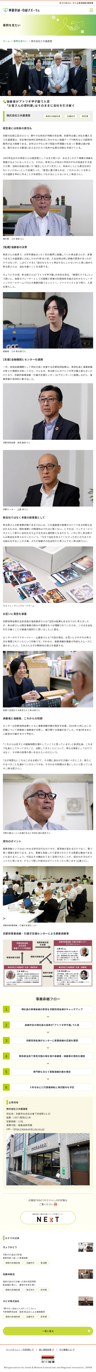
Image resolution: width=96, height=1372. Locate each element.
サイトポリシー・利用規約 (19, 1349)
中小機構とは (66, 1349)
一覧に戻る (48, 1331)
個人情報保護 (46, 1349)
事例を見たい (20, 41)
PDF (48, 1217)
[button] (91, 10)
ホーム (6, 41)
